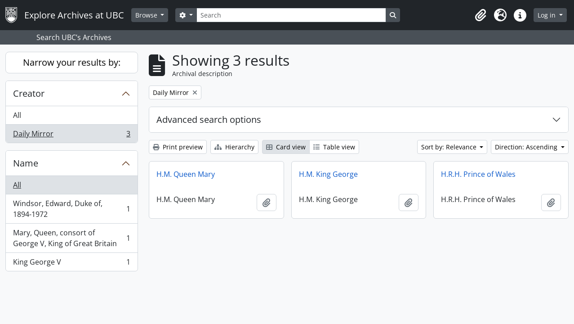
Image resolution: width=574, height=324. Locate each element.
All (17, 115)
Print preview (178, 147)
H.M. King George (328, 174)
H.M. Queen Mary (185, 174)
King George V (71, 263)
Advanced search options (208, 119)
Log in (547, 15)
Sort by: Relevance (449, 147)
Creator (28, 93)
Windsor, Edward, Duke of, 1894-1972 (71, 208)
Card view (286, 147)
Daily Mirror (71, 135)
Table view (334, 147)
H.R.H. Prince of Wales (478, 174)
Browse (147, 15)
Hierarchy (234, 147)
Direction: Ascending (527, 147)
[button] (480, 15)
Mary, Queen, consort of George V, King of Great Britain (71, 238)
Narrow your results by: (71, 62)
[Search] (291, 15)
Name (25, 163)
